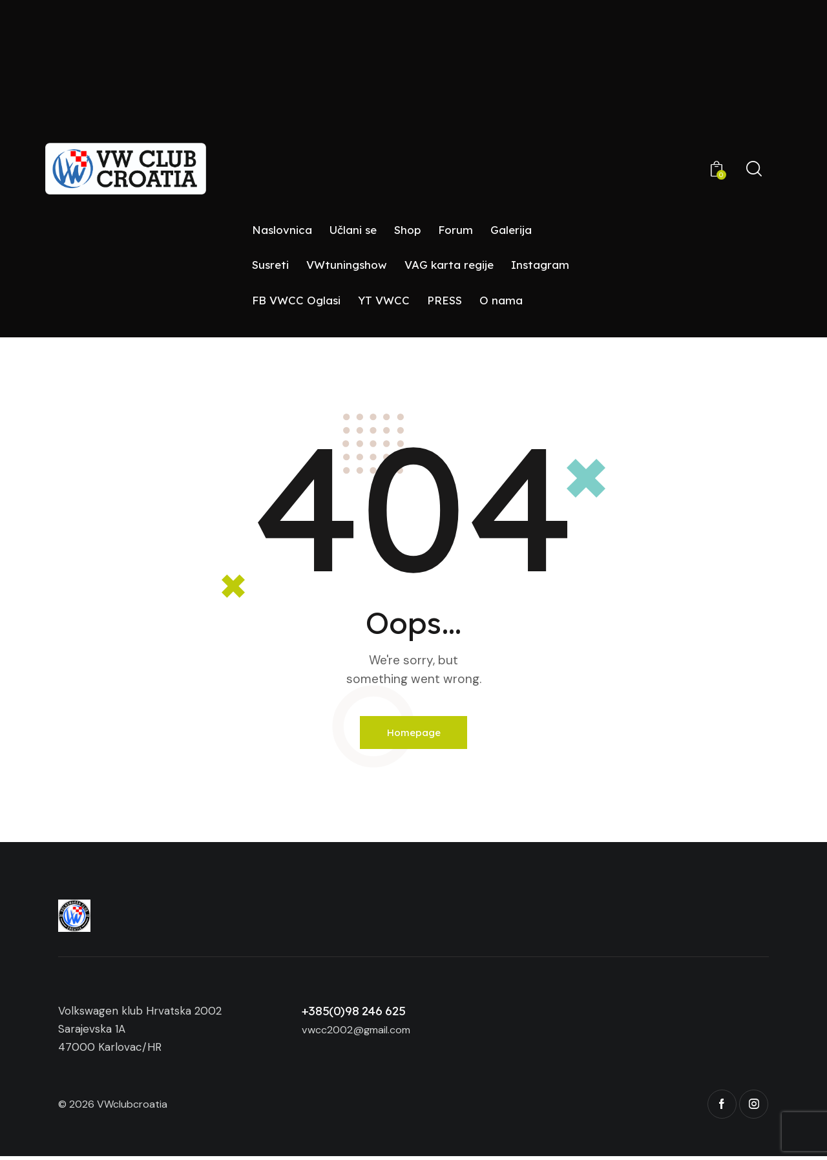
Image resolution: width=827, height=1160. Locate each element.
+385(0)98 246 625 (354, 1014)
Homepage (414, 733)
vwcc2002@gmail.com (360, 1033)
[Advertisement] (413, 115)
